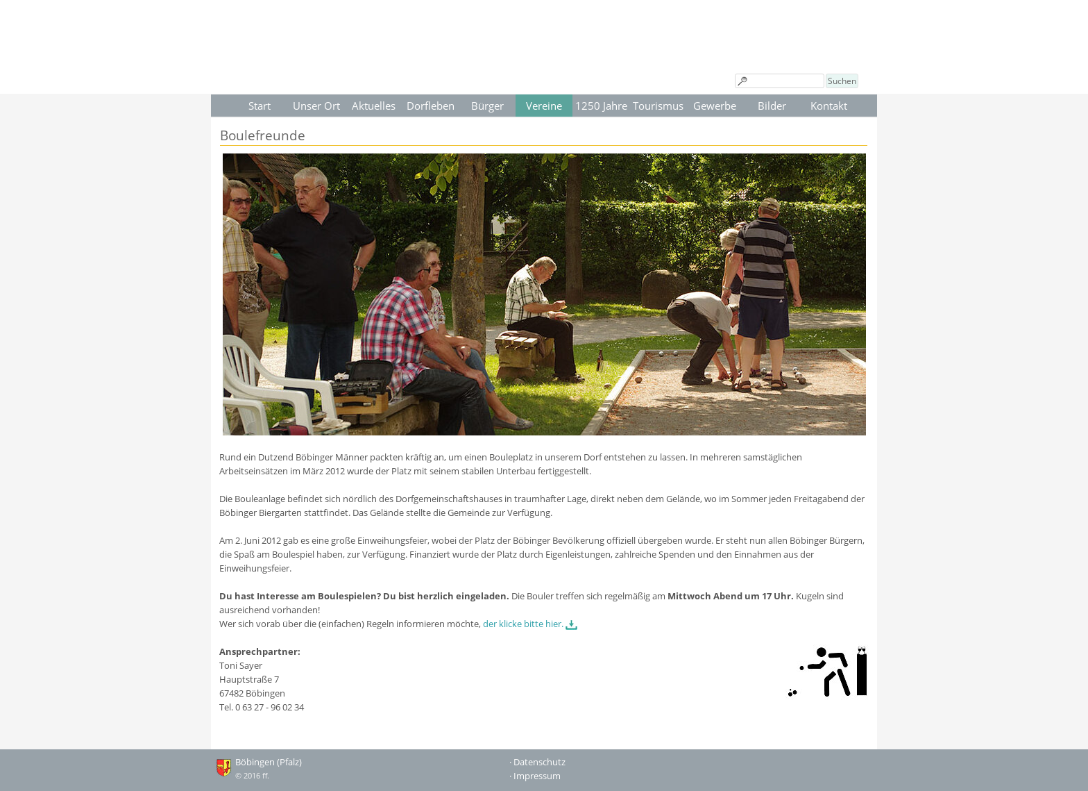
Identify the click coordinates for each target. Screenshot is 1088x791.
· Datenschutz (537, 762)
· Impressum (535, 775)
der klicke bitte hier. (523, 623)
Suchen (842, 81)
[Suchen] (779, 81)
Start (259, 106)
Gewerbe (714, 106)
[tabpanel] (544, 447)
